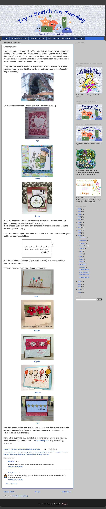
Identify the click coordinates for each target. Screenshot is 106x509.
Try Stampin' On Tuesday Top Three (37, 454)
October (82, 243)
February (82, 264)
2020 (79, 225)
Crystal (37, 361)
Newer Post (9, 492)
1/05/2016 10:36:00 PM (15, 466)
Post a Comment (11, 484)
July (81, 251)
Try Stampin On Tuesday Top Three (54, 452)
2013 (79, 286)
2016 (79, 235)
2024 (79, 214)
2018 (79, 230)
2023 (79, 217)
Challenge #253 (84, 274)
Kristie (37, 216)
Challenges (25, 452)
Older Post (66, 492)
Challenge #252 (84, 277)
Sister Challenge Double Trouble (59, 38)
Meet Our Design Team (19, 38)
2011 (79, 292)
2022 (79, 219)
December (82, 238)
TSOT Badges (78, 38)
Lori (37, 423)
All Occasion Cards (15, 452)
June (81, 254)
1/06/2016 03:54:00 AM (15, 480)
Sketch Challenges (36, 452)
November (83, 240)
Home (6, 38)
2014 (79, 284)
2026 (79, 209)
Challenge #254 (84, 272)
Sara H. (37, 296)
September (83, 246)
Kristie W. (11, 461)
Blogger (64, 504)
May (80, 256)
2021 (79, 222)
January (82, 267)
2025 (79, 211)
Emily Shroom (12, 473)
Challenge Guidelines (37, 38)
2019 (79, 227)
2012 (79, 289)
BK (37, 141)
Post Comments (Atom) (20, 496)
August (81, 248)
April (81, 259)
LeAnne (37, 393)
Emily (37, 179)
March (81, 262)
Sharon (37, 331)
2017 (79, 233)
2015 (79, 281)
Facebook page (42, 441)
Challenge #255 (84, 269)
